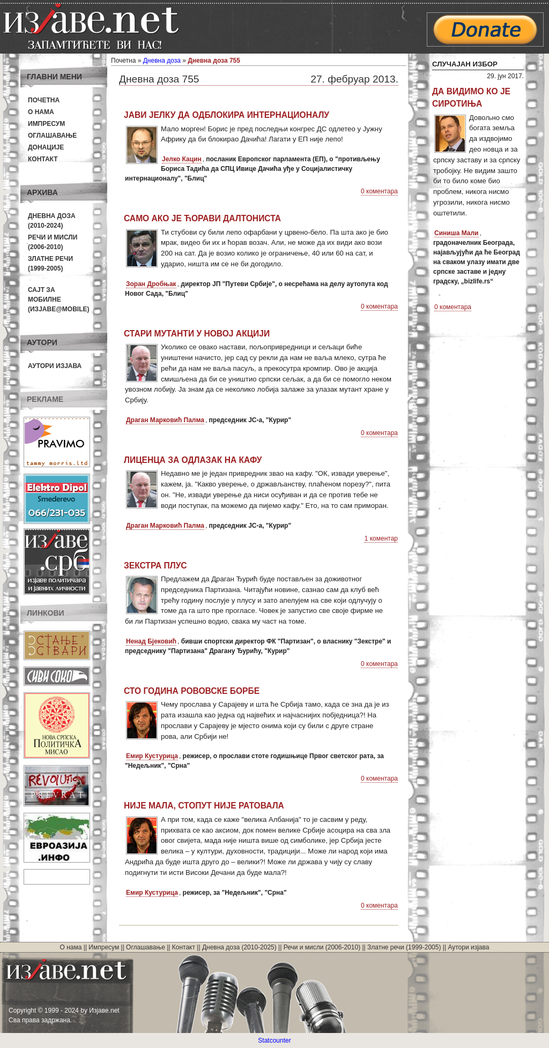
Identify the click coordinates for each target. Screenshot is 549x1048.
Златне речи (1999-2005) (404, 947)
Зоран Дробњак (151, 284)
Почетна (44, 100)
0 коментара (379, 191)
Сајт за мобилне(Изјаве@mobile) (59, 299)
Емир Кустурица (152, 756)
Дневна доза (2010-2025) (239, 947)
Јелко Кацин (182, 159)
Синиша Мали (456, 233)
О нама (41, 112)
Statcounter (274, 1040)
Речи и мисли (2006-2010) (322, 947)
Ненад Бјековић (151, 641)
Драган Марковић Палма (165, 420)
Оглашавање (52, 135)
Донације (46, 147)
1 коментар (381, 538)
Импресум (46, 124)
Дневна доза (162, 60)
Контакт (43, 159)
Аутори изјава (54, 366)
